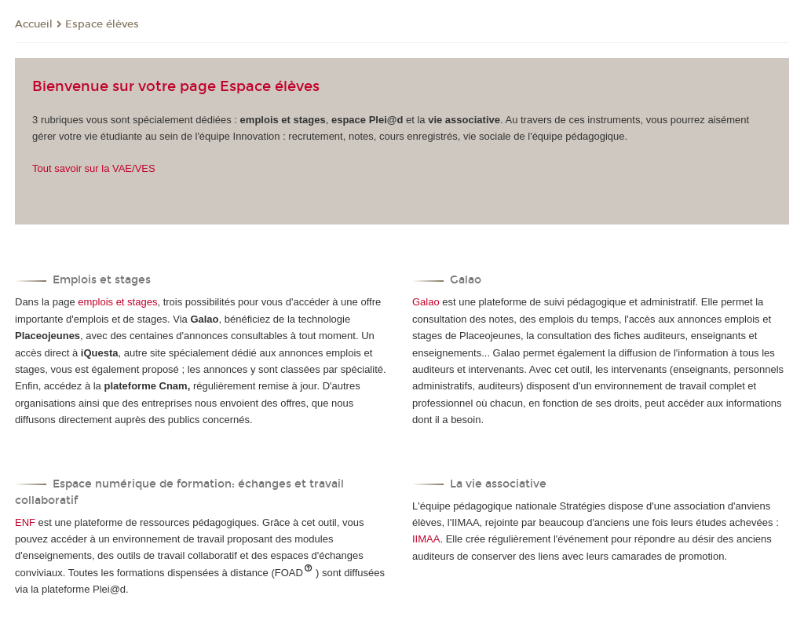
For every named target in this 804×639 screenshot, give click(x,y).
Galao (426, 302)
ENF (25, 522)
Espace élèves (102, 24)
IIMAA (426, 539)
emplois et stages (117, 302)
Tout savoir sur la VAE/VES (93, 168)
